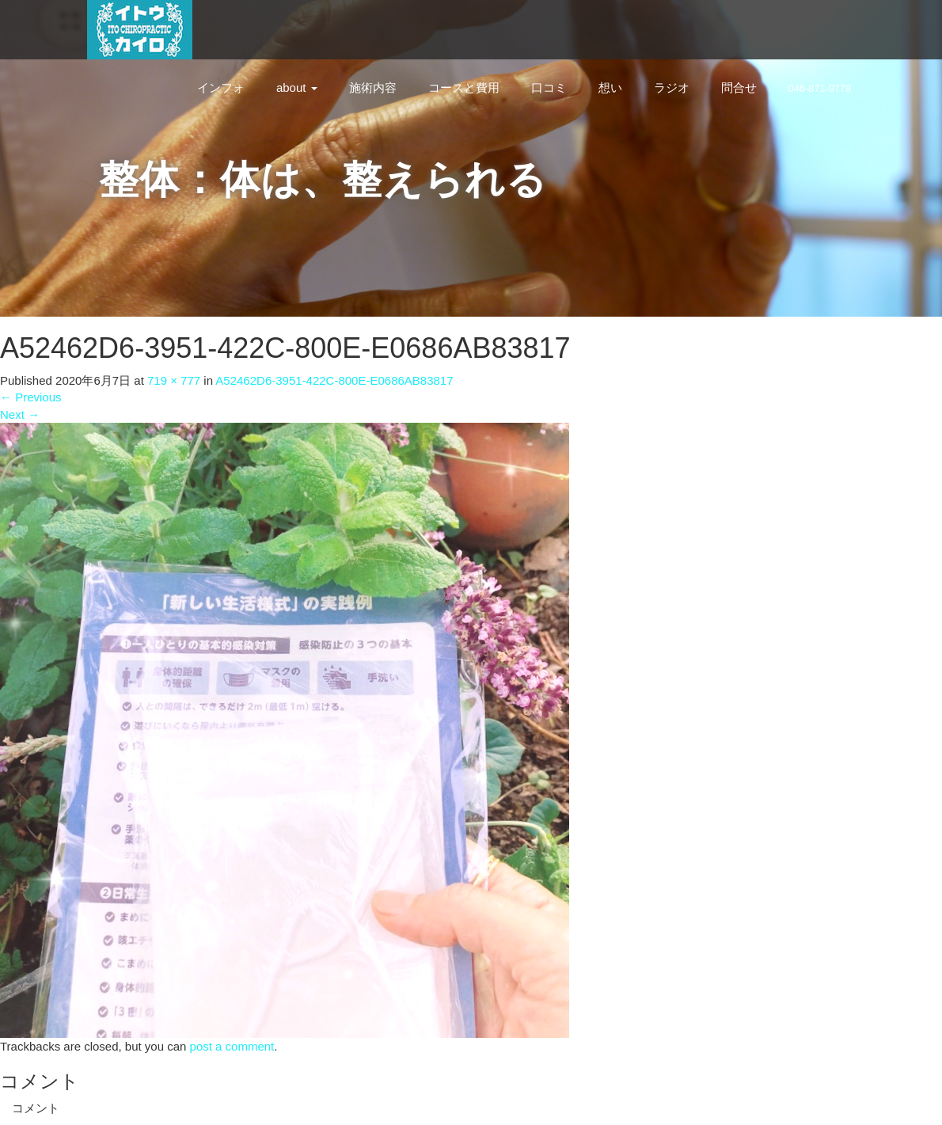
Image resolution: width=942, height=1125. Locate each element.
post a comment (232, 1046)
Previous (31, 397)
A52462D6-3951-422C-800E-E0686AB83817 (334, 380)
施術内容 (373, 87)
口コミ (549, 87)
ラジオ (671, 87)
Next (20, 414)
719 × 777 (173, 380)
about (296, 87)
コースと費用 (463, 87)
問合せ (739, 87)
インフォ (221, 87)
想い (610, 87)
